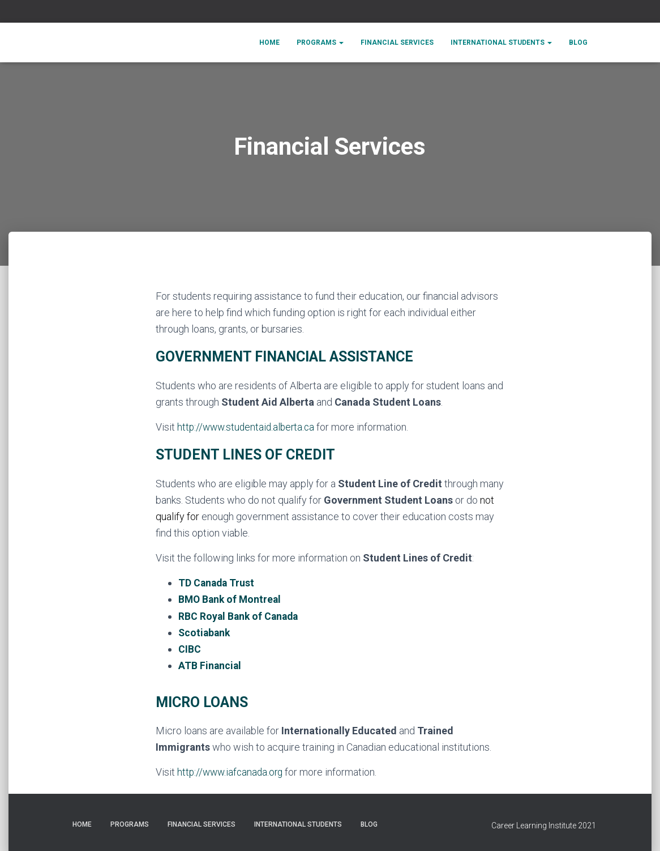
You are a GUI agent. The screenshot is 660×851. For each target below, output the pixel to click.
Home (269, 42)
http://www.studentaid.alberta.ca (248, 427)
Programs (320, 42)
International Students (501, 42)
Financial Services (397, 42)
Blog (578, 42)
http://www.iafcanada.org (232, 771)
